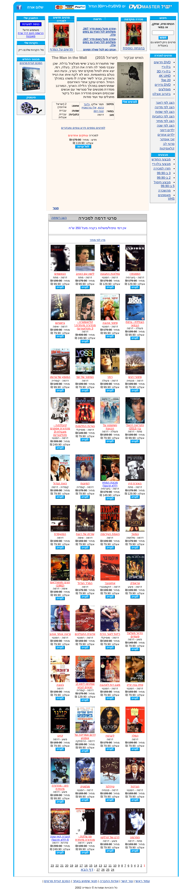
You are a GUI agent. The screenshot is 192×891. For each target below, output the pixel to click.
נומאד (135, 534)
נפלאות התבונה (110, 273)
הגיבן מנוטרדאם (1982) (60, 584)
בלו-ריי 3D (164, 71)
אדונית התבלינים (85, 634)
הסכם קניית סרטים (31, 63)
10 (115, 865)
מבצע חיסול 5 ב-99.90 (164, 184)
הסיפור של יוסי (85, 377)
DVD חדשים (162, 62)
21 (61, 865)
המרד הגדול (85, 583)
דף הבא (87, 869)
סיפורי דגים (135, 377)
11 (110, 865)
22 (57, 865)
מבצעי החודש (161, 159)
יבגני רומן (99, 111)
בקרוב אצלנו (162, 94)
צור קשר (127, 881)
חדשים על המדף (61, 37)
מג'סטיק (85, 786)
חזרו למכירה (162, 168)
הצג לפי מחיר (165, 121)
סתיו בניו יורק (135, 684)
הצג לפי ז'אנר (165, 102)
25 (108, 869)
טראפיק (135, 583)
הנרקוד (134, 786)
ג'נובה (60, 684)
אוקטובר (110, 583)
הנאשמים (60, 273)
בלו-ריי (166, 67)
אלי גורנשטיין (89, 107)
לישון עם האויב (85, 273)
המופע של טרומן (60, 377)
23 (52, 865)
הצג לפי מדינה (165, 107)
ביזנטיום (60, 322)
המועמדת (60, 534)
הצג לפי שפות (165, 111)
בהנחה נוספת (134, 46)
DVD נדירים (163, 84)
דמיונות (85, 483)
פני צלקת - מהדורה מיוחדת (85, 838)
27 (98, 869)
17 (81, 865)
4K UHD (165, 75)
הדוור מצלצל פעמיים (135, 634)
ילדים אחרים (166, 134)
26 (103, 869)
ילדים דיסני (167, 130)
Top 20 (166, 80)
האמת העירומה (110, 534)
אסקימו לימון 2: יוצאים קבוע (85, 685)
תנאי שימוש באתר (85, 881)
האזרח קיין (135, 483)
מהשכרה (164, 190)
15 (91, 865)
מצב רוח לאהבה (110, 684)
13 (100, 865)
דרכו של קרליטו (110, 837)
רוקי (110, 377)
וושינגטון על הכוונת (110, 426)
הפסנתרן (135, 273)
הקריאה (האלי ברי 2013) (135, 426)
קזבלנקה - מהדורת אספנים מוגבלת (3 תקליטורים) (60, 430)
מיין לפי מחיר (97, 240)
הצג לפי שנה (166, 125)
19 (71, 865)
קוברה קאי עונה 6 (60, 838)
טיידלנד (110, 786)
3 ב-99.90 (164, 173)
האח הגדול (60, 483)
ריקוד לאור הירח (110, 634)
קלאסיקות (167, 148)
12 (105, 865)
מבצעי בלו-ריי (161, 164)
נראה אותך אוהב (60, 634)
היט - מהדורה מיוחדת (60, 787)
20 (66, 865)
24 (112, 869)
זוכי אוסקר (167, 139)
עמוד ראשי (142, 881)
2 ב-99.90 (164, 177)
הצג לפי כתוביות (163, 116)
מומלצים (165, 89)
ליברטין (110, 735)
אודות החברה (109, 881)
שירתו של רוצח (85, 534)
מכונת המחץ (110, 484)
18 (76, 865)
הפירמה (135, 837)
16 (86, 865)
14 (95, 865)
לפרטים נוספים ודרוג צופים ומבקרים (83, 127)
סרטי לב (169, 144)
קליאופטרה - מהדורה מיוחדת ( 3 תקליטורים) (85, 325)
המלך (135, 735)
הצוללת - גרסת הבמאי (135, 323)
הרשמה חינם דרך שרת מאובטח (31, 35)
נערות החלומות (85, 426)
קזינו (60, 735)
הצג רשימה (59, 217)
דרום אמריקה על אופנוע (85, 736)
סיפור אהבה (110, 322)
